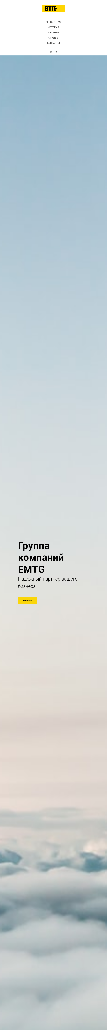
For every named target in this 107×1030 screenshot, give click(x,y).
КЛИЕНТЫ (53, 32)
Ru (56, 51)
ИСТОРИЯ (53, 27)
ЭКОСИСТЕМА (54, 22)
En (51, 51)
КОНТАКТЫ (53, 43)
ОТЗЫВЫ (53, 37)
